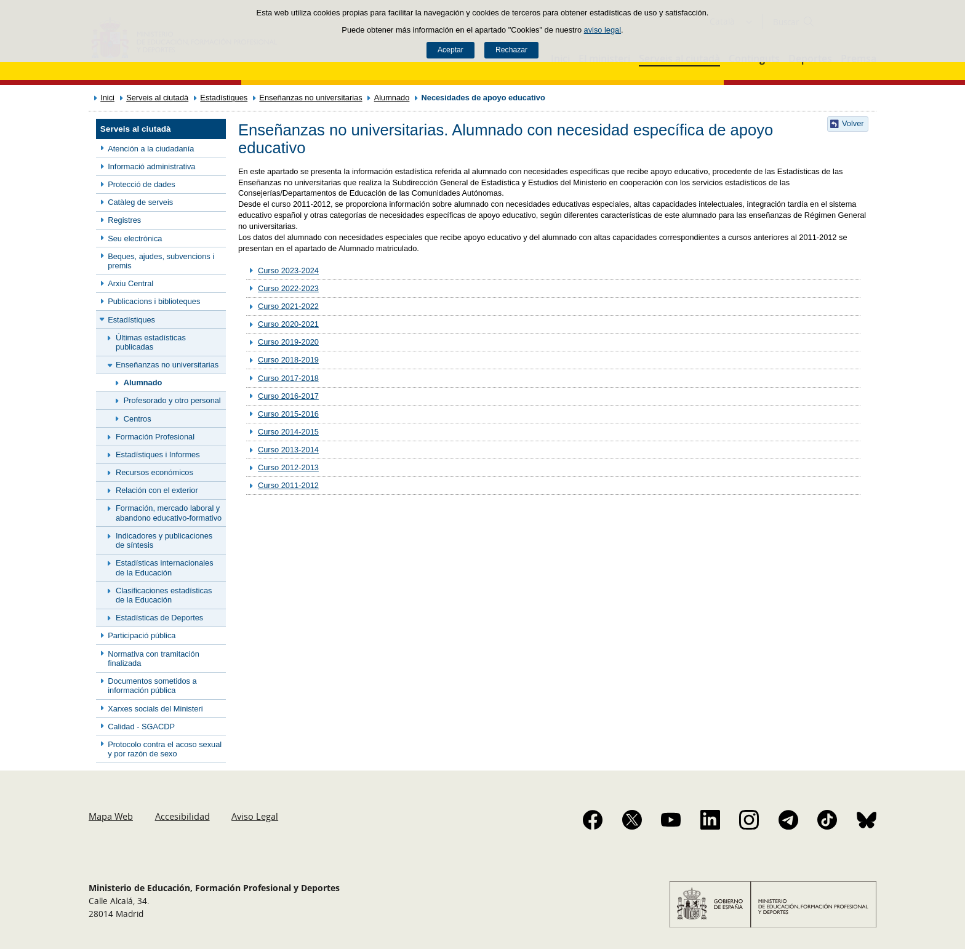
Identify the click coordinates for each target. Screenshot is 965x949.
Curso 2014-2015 (288, 431)
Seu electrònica (135, 238)
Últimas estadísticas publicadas (151, 342)
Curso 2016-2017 (288, 396)
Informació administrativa (151, 166)
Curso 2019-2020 (288, 341)
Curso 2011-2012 (288, 485)
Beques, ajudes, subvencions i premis (161, 261)
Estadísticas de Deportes (159, 617)
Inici (107, 97)
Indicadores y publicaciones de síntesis (164, 540)
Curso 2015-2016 (288, 413)
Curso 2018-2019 (288, 359)
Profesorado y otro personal (172, 400)
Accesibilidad (182, 816)
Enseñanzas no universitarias (310, 97)
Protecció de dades (141, 184)
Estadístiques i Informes (158, 454)
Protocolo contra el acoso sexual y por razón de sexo (165, 749)
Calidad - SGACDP (141, 726)
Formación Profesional (155, 436)
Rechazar (511, 50)
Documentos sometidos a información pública (152, 685)
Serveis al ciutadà (157, 97)
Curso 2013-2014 (288, 449)
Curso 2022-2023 (288, 288)
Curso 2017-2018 (288, 378)
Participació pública (141, 635)
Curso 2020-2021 (288, 324)
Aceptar (450, 50)
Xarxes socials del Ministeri (155, 708)
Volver (853, 123)
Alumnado (392, 97)
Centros (137, 418)
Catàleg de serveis (140, 202)
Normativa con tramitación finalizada (153, 658)
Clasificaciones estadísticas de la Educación (164, 595)
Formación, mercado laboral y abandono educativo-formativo (169, 512)
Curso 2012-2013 (288, 467)
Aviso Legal (254, 816)
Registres (124, 220)
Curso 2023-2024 (288, 270)
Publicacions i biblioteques (154, 301)
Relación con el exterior (157, 490)
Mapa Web (111, 816)
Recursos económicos (154, 472)
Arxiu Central (130, 283)
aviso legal (602, 29)
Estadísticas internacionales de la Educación (165, 567)
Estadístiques (223, 97)
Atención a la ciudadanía (151, 148)
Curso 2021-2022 (288, 306)
